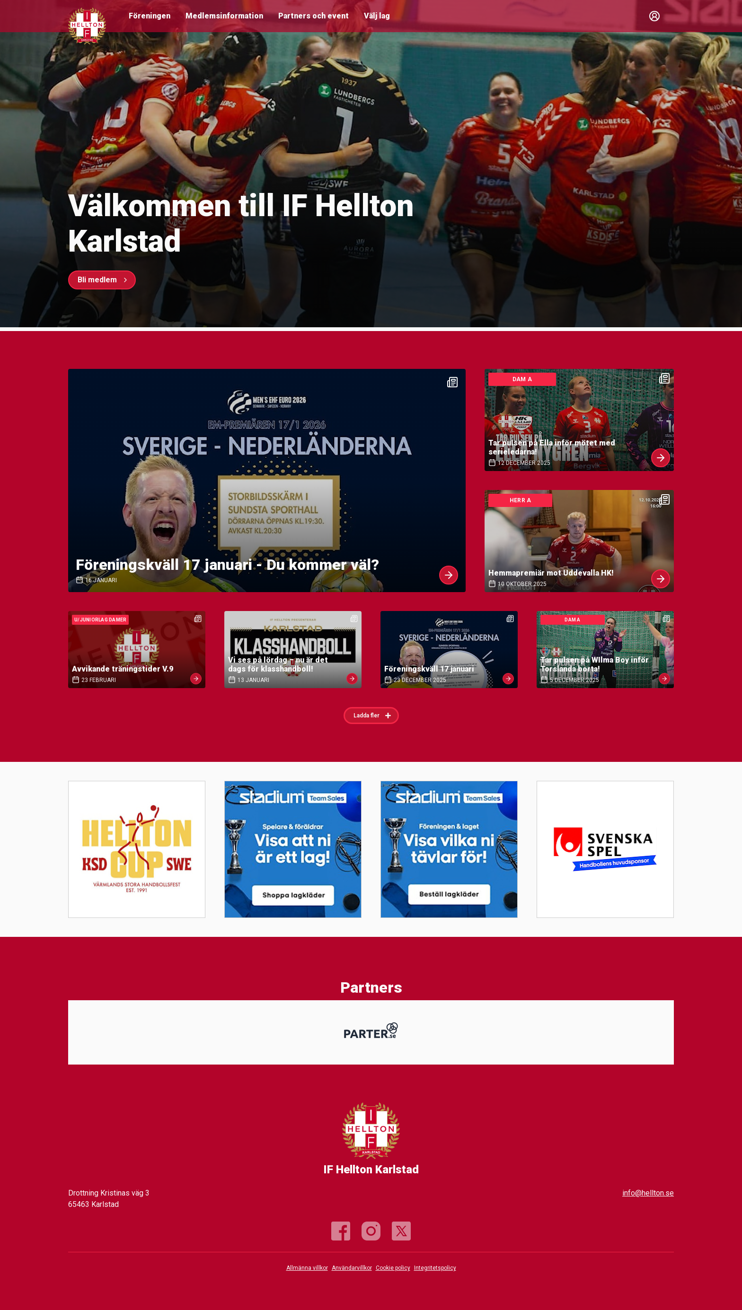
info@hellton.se (648, 1192)
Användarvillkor (352, 1268)
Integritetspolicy (435, 1268)
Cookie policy (393, 1268)
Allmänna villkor (307, 1268)
